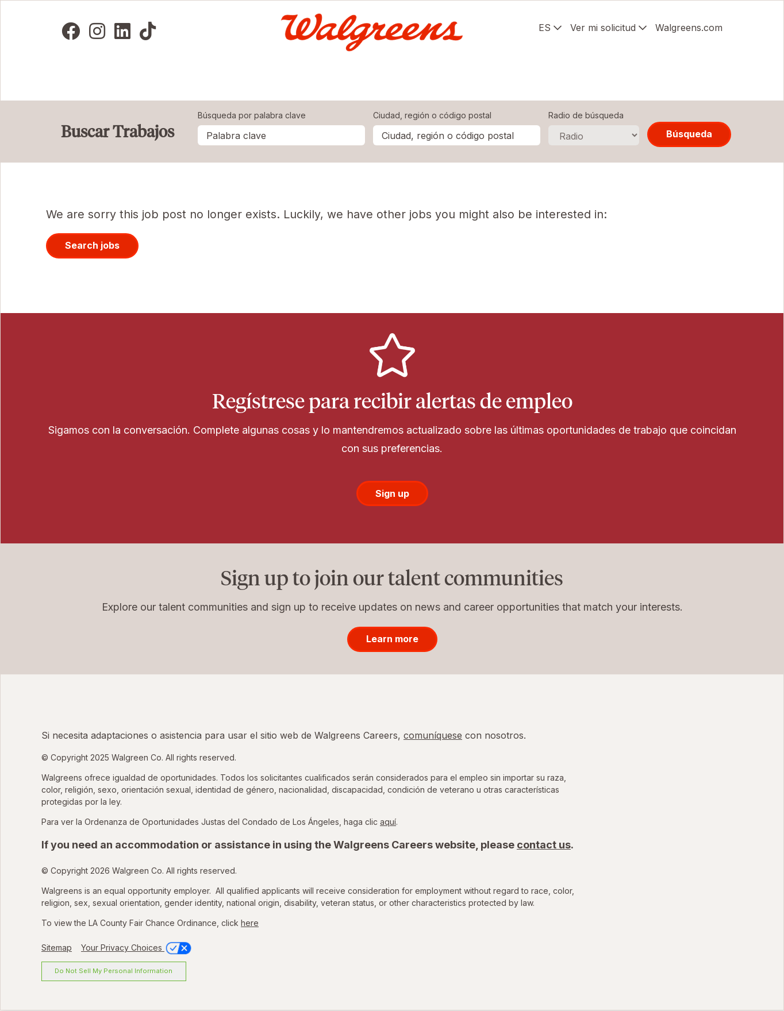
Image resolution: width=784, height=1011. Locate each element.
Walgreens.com (688, 27)
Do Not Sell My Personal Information (113, 971)
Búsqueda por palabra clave (252, 115)
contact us (544, 845)
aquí (388, 822)
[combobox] (456, 135)
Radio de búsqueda (586, 115)
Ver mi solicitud (603, 27)
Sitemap (56, 947)
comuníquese (432, 735)
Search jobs (92, 245)
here (250, 923)
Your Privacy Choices (137, 947)
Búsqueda (689, 134)
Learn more (392, 639)
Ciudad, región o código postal (432, 115)
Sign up (392, 493)
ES (545, 27)
